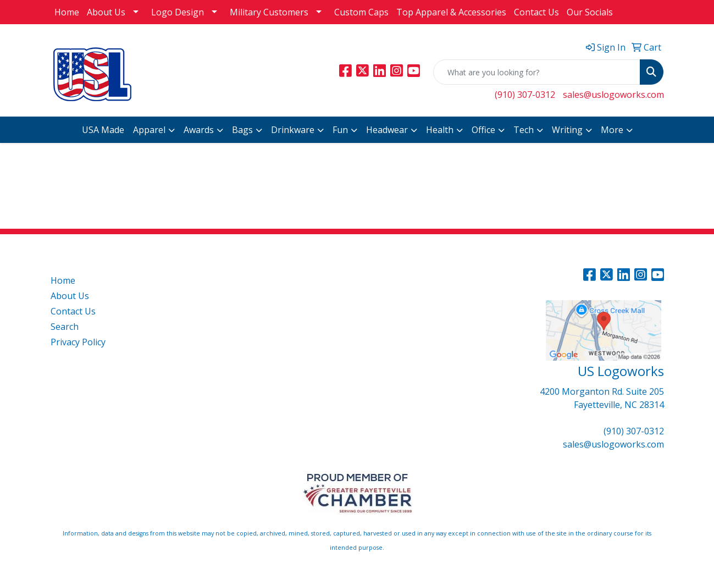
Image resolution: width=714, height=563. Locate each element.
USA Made (103, 130)
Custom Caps (361, 12)
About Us (106, 12)
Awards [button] (199, 130)
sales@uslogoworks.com (613, 95)
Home (66, 12)
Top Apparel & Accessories (451, 12)
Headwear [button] (387, 130)
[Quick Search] (536, 72)
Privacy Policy (78, 342)
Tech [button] (523, 130)
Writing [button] (567, 130)
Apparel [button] (149, 130)
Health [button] (439, 130)
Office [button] (483, 130)
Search (65, 327)
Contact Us (536, 12)
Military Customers (269, 12)
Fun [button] (340, 130)
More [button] (612, 130)
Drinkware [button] (292, 130)
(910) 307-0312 (525, 95)
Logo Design (177, 12)
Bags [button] (242, 130)
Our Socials (590, 12)
